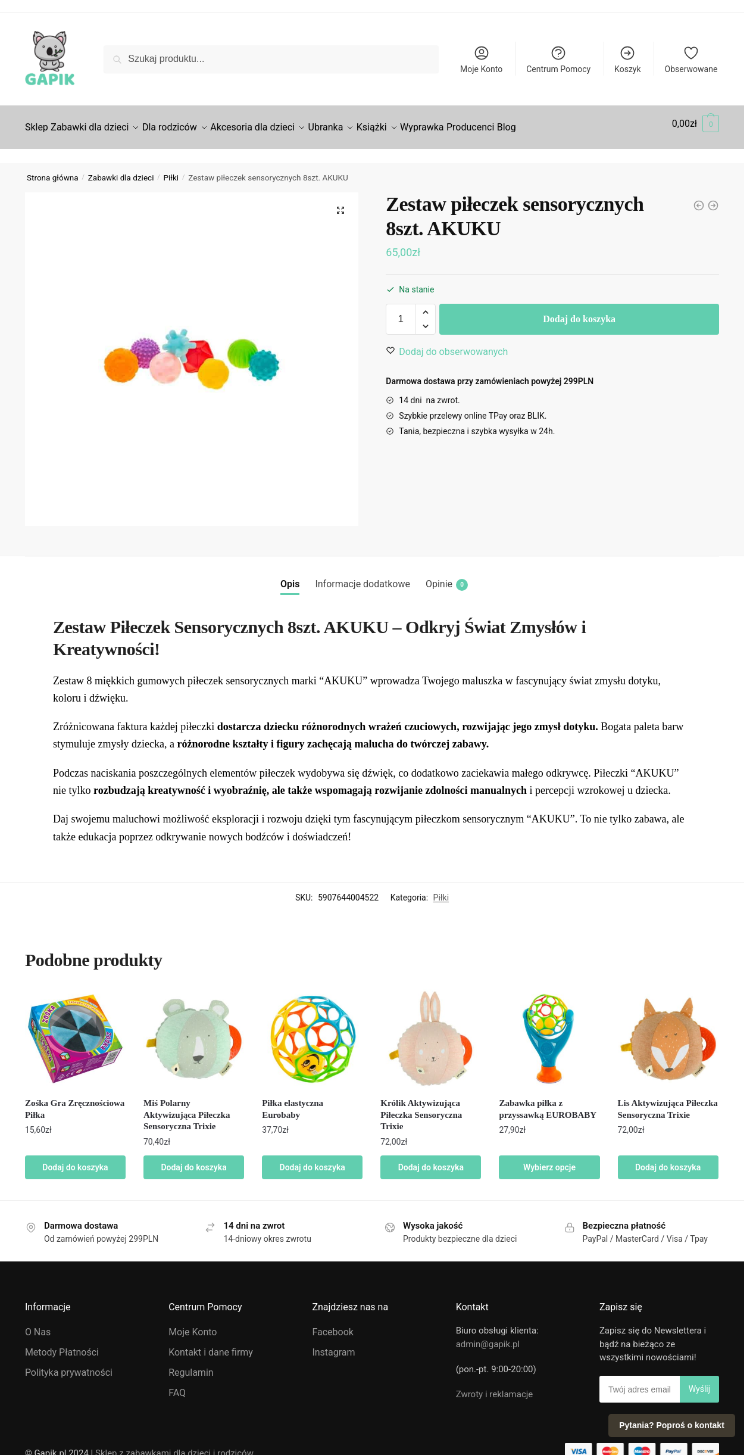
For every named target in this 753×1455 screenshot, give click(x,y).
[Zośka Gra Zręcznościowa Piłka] (713, 198)
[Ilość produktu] (400, 312)
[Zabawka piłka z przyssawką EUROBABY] (699, 198)
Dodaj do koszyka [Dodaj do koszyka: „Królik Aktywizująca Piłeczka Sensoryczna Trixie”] (431, 1160)
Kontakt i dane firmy (210, 1345)
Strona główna (53, 170)
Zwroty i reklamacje (494, 1387)
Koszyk (627, 59)
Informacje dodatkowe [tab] (362, 576)
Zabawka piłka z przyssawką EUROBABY (547, 1102)
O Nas (38, 1325)
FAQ (177, 1385)
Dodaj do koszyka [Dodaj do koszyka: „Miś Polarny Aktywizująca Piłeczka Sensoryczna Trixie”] (193, 1160)
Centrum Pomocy (558, 59)
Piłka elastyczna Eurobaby (292, 1102)
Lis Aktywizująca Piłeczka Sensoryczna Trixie (668, 1102)
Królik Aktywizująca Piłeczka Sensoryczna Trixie (421, 1107)
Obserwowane (691, 59)
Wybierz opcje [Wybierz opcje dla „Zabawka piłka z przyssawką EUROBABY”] (549, 1160)
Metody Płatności (62, 1345)
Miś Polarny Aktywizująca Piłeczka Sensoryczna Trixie (186, 1107)
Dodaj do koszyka (579, 312)
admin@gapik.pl (488, 1337)
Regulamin (191, 1365)
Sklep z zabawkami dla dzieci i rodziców (174, 1446)
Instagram (333, 1345)
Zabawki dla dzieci (121, 170)
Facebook (332, 1325)
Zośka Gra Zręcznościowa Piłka (74, 1102)
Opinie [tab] (447, 577)
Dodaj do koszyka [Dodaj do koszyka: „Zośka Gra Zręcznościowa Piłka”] (75, 1160)
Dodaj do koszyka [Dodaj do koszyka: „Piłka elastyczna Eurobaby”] (312, 1160)
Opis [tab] (289, 576)
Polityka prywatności (69, 1365)
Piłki (171, 170)
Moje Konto (481, 59)
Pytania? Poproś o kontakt (671, 1425)
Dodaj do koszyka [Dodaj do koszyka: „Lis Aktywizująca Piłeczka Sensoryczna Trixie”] (668, 1160)
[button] (340, 203)
